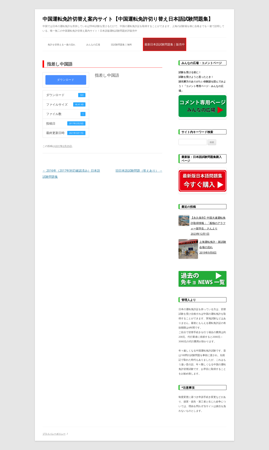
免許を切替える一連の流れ (61, 44)
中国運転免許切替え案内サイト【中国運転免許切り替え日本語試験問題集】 (128, 18)
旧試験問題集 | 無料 (121, 44)
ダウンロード (65, 79)
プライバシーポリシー (54, 433)
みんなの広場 (93, 44)
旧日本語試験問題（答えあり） (139, 170)
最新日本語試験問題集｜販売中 (164, 44)
